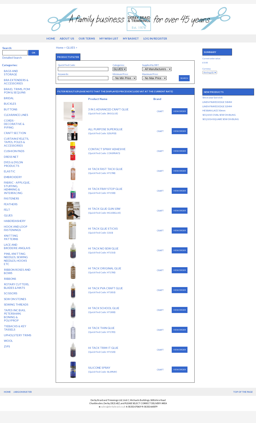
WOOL (8, 340)
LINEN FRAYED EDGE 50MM (217, 102)
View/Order (179, 111)
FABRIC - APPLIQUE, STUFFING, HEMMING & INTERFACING (17, 188)
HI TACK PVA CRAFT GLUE (105, 288)
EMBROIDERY (13, 177)
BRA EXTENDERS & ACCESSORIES (16, 81)
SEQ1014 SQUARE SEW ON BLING (220, 119)
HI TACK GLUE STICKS (103, 228)
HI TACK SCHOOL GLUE (103, 308)
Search (184, 78)
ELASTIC (9, 171)
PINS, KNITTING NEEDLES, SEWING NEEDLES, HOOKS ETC (16, 259)
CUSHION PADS (14, 151)
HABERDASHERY (15, 221)
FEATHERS (11, 204)
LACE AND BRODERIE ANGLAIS (17, 246)
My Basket (131, 38)
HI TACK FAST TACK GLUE (105, 169)
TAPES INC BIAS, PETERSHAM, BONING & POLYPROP (15, 315)
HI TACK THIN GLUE (101, 328)
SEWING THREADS (16, 304)
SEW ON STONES (15, 299)
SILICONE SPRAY (99, 367)
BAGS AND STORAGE (11, 72)
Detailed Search (12, 57)
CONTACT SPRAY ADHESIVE (107, 149)
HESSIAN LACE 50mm (213, 110)
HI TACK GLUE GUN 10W (104, 208)
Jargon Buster (22, 392)
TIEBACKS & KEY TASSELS (15, 327)
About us (67, 38)
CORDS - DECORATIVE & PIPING (14, 124)
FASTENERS (11, 198)
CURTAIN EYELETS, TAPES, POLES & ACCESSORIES (16, 142)
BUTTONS (10, 109)
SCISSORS (10, 293)
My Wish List (108, 38)
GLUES (8, 215)
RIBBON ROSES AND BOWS (17, 271)
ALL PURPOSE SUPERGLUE (105, 129)
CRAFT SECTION (15, 133)
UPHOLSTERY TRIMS (17, 335)
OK (33, 52)
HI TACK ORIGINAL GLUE (104, 268)
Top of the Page (243, 392)
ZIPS (7, 346)
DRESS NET (11, 156)
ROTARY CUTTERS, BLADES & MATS (16, 286)
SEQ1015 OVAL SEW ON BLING (219, 114)
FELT (7, 209)
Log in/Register (155, 38)
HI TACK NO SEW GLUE (103, 248)
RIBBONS (10, 278)
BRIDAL (9, 98)
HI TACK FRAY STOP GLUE (105, 188)
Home (50, 38)
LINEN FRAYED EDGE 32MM (217, 106)
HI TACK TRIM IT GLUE (103, 347)
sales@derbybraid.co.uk (113, 406)
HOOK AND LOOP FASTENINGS (15, 228)
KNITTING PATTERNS (11, 237)
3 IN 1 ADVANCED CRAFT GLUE (108, 109)
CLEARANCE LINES (16, 114)
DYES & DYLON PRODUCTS (13, 164)
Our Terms (87, 38)
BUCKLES (10, 103)
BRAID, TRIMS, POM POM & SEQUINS (17, 90)
